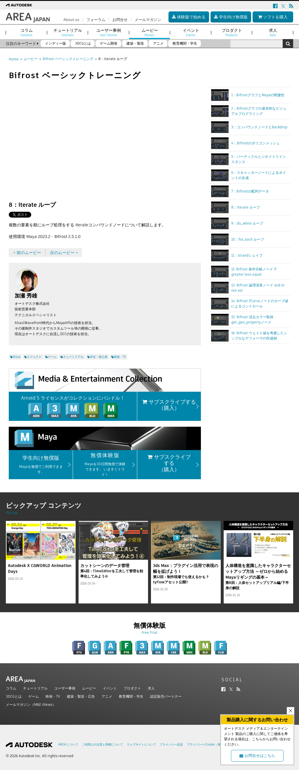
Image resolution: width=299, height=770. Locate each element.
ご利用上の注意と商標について (102, 744)
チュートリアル (35, 688)
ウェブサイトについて (141, 744)
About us (71, 19)
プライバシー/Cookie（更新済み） (209, 744)
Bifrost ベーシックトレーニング (68, 58)
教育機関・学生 (131, 696)
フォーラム (95, 19)
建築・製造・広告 (81, 696)
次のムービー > (64, 253)
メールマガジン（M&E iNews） (31, 704)
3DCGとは (14, 696)
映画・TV (53, 696)
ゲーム (33, 696)
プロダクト (132, 688)
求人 (151, 688)
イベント (110, 688)
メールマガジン (148, 19)
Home (14, 59)
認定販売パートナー (166, 696)
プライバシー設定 (171, 744)
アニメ (107, 696)
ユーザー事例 (64, 688)
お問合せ (120, 19)
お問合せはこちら (257, 755)
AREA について (68, 744)
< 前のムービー (27, 253)
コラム (11, 688)
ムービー (31, 58)
